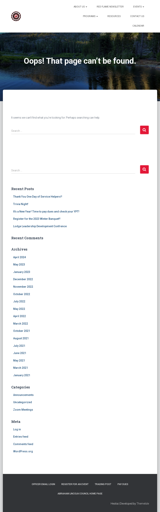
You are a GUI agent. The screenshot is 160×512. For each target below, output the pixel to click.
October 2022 (21, 294)
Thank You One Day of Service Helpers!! (37, 196)
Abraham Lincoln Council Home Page (80, 493)
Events (138, 6)
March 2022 (20, 323)
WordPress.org (23, 451)
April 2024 (19, 257)
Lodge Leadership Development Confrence (40, 226)
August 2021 (21, 338)
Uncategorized (22, 402)
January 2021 (21, 375)
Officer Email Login (43, 484)
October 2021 (21, 330)
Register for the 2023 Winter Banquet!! (36, 218)
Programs (90, 16)
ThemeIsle (142, 503)
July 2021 (19, 345)
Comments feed (23, 444)
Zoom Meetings (23, 409)
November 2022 (23, 286)
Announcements (23, 394)
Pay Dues (123, 484)
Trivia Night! (20, 204)
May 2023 (19, 264)
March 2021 (20, 367)
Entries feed (20, 436)
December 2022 (23, 279)
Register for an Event (75, 484)
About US (80, 6)
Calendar (138, 25)
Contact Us (137, 16)
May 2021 (19, 360)
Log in (17, 429)
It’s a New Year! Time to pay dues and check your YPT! (46, 211)
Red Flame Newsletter (110, 6)
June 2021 (19, 353)
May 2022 (19, 308)
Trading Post (103, 484)
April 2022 (19, 316)
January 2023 (21, 272)
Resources (114, 16)
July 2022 (19, 301)
